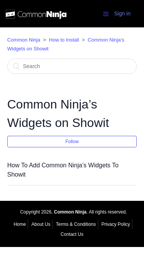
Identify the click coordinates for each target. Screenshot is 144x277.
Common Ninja (23, 40)
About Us (40, 224)
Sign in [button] (122, 13)
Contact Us (72, 234)
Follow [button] (72, 141)
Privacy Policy (115, 224)
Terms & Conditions (76, 224)
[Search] (72, 66)
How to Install (64, 40)
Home (19, 224)
